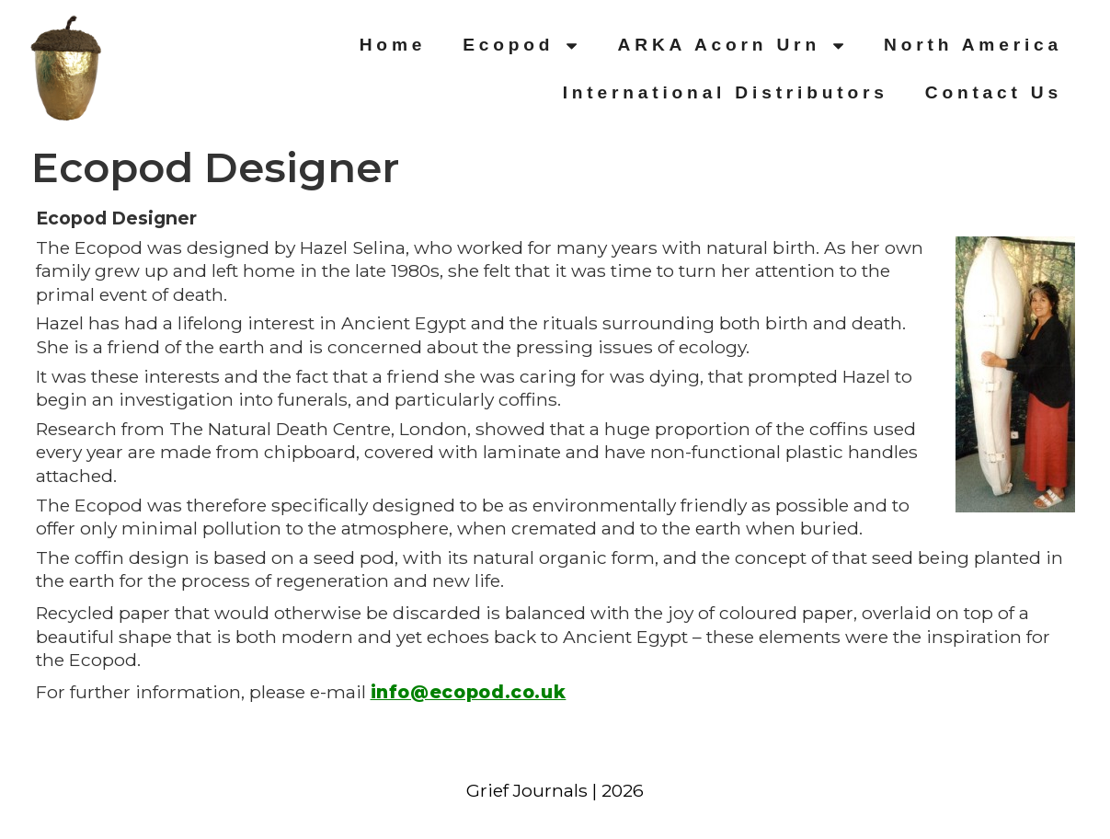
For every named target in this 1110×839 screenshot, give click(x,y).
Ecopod (521, 45)
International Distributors (725, 92)
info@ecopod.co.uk (468, 692)
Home (393, 44)
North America (973, 44)
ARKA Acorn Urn (733, 45)
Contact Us (993, 92)
